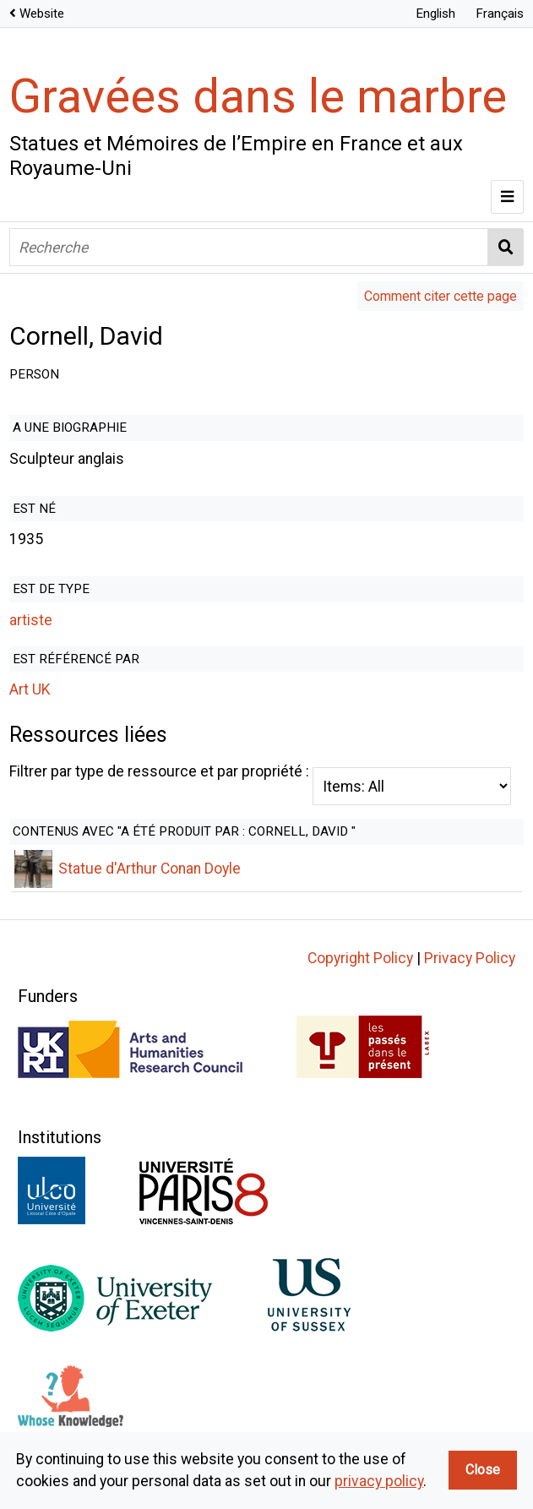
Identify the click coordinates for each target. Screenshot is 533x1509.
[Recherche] (248, 247)
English (435, 13)
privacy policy (378, 1481)
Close (482, 1470)
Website (41, 13)
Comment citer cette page (440, 296)
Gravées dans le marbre (258, 96)
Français (500, 13)
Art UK (30, 689)
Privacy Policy (469, 980)
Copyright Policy (360, 980)
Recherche (506, 247)
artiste (30, 620)
